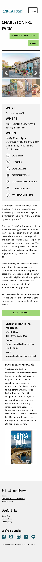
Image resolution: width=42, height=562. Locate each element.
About (4, 496)
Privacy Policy (7, 519)
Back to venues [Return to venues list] (21, 313)
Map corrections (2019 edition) (13, 499)
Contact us (6, 516)
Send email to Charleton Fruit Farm (20, 346)
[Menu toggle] (33, 10)
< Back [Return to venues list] (33, 43)
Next (36, 72)
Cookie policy (7, 521)
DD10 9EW (12, 332)
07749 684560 (19, 336)
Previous (6, 72)
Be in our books (8, 501)
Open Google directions (24, 36)
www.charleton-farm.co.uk (21, 356)
